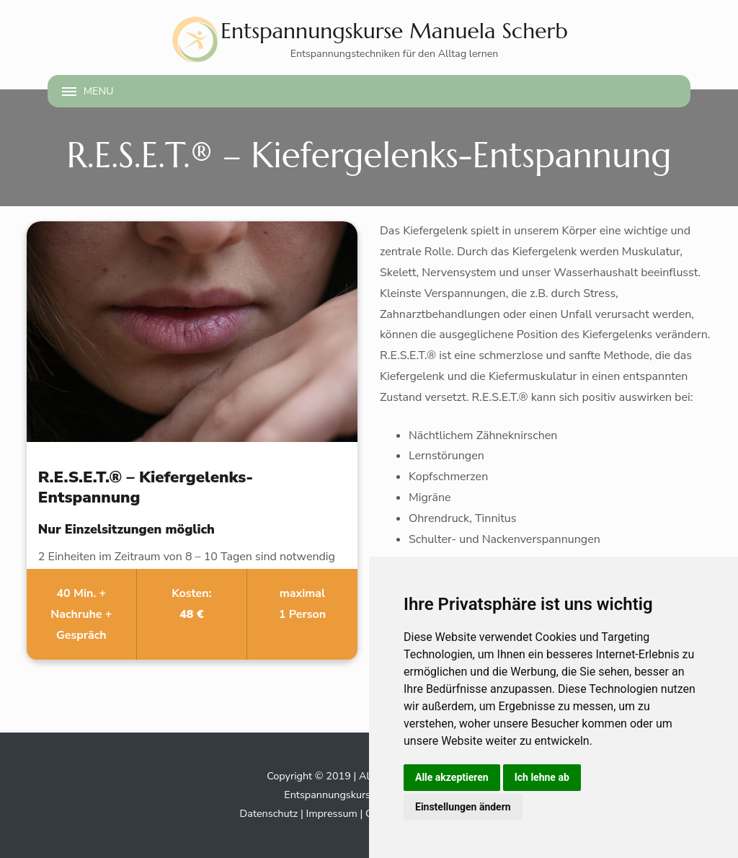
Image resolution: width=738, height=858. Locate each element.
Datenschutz (269, 813)
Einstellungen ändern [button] (463, 807)
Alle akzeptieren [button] (452, 777)
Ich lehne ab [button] (542, 777)
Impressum (331, 813)
